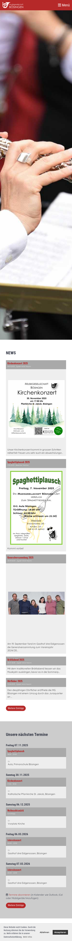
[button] (36, 758)
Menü (64, 5)
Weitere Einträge (16, 708)
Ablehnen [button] (44, 932)
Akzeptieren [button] (60, 932)
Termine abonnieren (19, 894)
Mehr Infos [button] (27, 937)
